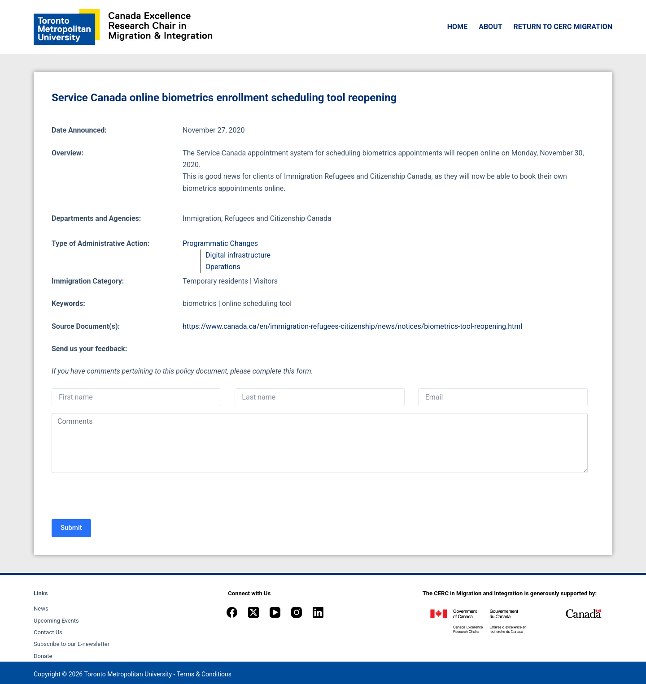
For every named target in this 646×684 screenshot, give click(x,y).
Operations (222, 266)
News (41, 608)
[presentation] (120, 497)
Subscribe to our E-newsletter (71, 644)
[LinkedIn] (318, 612)
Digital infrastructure (238, 255)
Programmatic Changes (220, 243)
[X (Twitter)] (253, 612)
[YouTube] (275, 612)
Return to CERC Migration (563, 26)
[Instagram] (296, 612)
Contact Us (48, 632)
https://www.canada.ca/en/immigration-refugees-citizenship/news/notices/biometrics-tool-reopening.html (352, 326)
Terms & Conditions (204, 674)
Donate (43, 656)
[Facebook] (232, 612)
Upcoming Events (56, 620)
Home (457, 26)
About (490, 26)
